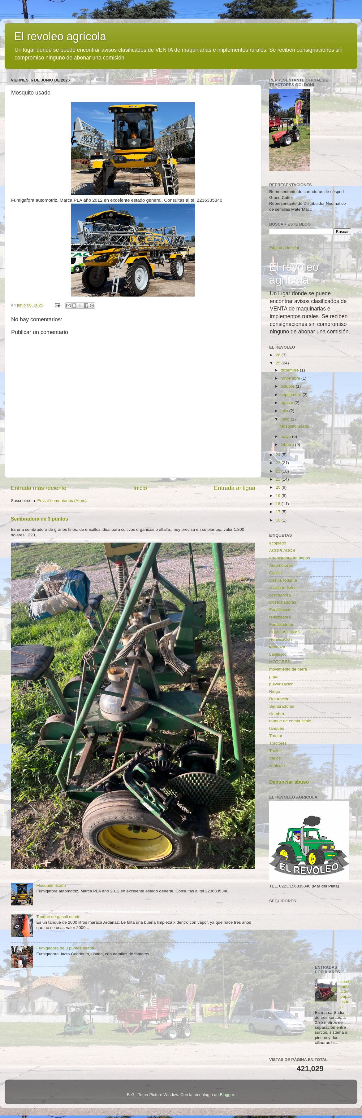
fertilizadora (280, 617)
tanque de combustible (290, 721)
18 (279, 503)
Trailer (275, 750)
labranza (277, 647)
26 (279, 355)
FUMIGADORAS (284, 632)
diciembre (290, 370)
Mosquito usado (51, 885)
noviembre (291, 378)
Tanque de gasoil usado (58, 916)
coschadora (280, 595)
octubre (288, 386)
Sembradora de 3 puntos (39, 519)
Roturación (279, 699)
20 (279, 487)
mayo (286, 436)
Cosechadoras (282, 602)
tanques (276, 728)
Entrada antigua (234, 488)
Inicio (140, 488)
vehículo (277, 765)
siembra (276, 713)
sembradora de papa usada (345, 994)
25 (279, 363)
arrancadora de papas (289, 558)
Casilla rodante (283, 580)
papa (273, 676)
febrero (288, 444)
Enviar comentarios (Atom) (62, 500)
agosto (287, 402)
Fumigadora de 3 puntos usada (65, 948)
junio (286, 419)
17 (279, 511)
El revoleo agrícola (60, 36)
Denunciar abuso (289, 782)
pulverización (281, 684)
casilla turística (283, 587)
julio (285, 410)
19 (279, 495)
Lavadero (278, 654)
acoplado (277, 543)
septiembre (292, 394)
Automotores (281, 565)
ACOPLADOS (282, 550)
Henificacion (280, 639)
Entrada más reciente (39, 488)
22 (279, 471)
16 (279, 520)
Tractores (278, 743)
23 (279, 462)
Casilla (275, 572)
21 (279, 479)
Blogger (227, 1094)
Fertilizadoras (281, 624)
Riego (274, 691)
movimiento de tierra (288, 669)
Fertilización (280, 609)
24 (279, 454)
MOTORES (279, 661)
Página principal (284, 247)
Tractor (275, 735)
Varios (275, 758)
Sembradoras (281, 706)
